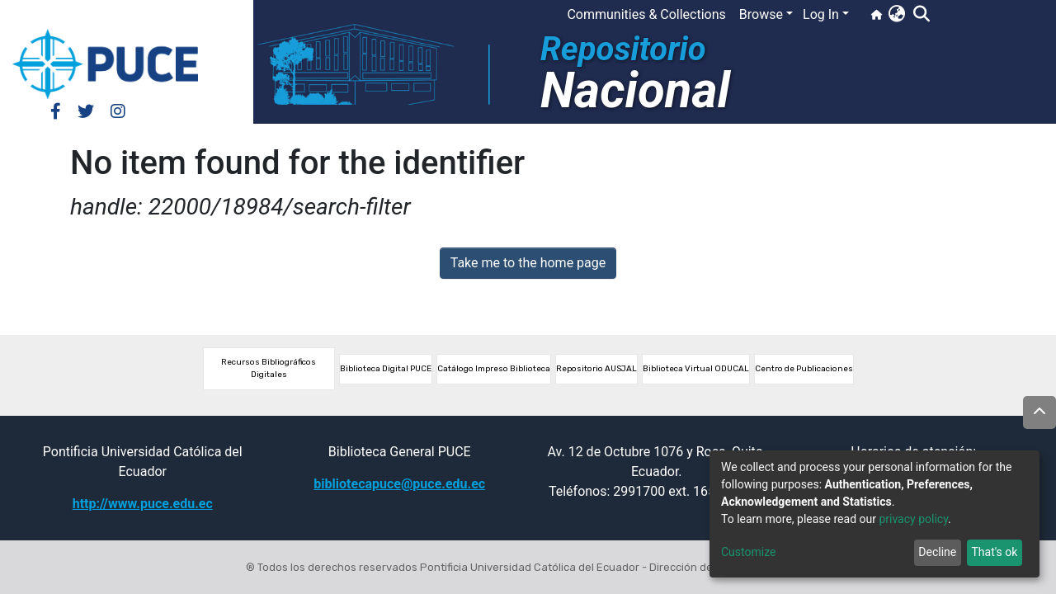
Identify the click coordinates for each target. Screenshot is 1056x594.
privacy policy (913, 519)
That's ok (994, 552)
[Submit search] (921, 15)
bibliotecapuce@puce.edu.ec (399, 484)
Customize (748, 552)
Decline (937, 552)
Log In (821, 14)
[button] (896, 15)
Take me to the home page (528, 263)
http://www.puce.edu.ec (143, 504)
